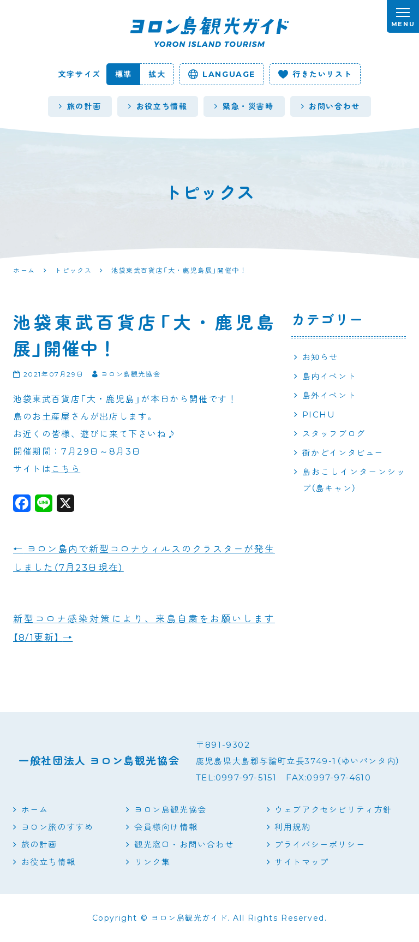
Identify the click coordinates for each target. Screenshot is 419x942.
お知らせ (320, 357)
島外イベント (329, 395)
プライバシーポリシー (319, 844)
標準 (123, 74)
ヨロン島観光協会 (170, 809)
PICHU (319, 414)
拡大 (156, 74)
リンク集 (152, 862)
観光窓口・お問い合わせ (184, 844)
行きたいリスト (315, 74)
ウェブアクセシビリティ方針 (333, 809)
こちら (65, 469)
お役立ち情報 (157, 106)
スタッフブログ (334, 433)
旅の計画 (80, 106)
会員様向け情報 (165, 827)
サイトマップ (301, 862)
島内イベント (329, 376)
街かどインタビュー (343, 453)
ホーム (35, 809)
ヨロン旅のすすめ (57, 827)
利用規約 (292, 827)
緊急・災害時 (243, 106)
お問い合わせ (330, 106)
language (221, 74)
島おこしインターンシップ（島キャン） (354, 480)
